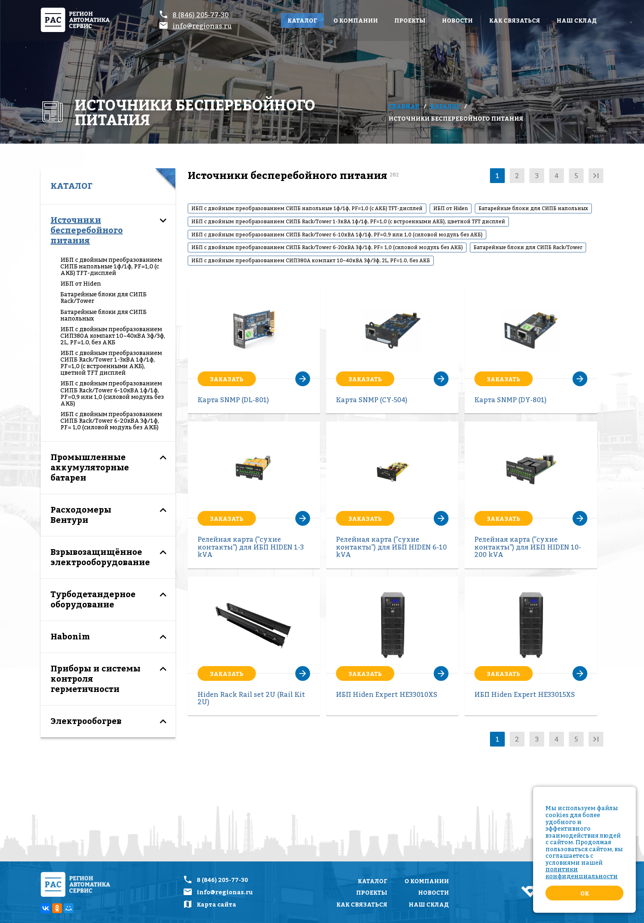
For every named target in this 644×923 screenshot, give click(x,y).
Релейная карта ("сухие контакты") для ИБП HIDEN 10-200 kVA (527, 547)
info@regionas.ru (202, 26)
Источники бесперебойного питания (87, 230)
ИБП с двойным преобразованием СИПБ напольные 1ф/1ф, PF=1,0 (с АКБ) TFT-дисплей (111, 266)
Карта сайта (216, 904)
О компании (356, 20)
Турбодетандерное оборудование (93, 599)
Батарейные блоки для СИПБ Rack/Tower (103, 297)
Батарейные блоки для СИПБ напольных (103, 315)
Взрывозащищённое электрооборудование (100, 557)
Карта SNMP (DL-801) (233, 399)
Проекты (410, 20)
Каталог (302, 20)
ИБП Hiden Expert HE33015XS (524, 694)
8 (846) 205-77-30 (200, 15)
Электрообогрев (86, 721)
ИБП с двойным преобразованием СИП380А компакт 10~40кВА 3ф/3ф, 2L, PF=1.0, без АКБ (112, 336)
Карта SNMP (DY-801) (510, 399)
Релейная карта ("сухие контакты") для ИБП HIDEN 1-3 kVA (251, 547)
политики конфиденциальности (581, 872)
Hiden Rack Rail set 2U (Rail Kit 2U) (251, 698)
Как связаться (514, 20)
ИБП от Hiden (80, 283)
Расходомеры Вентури (81, 515)
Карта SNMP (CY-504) (371, 399)
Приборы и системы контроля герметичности (95, 679)
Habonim (70, 636)
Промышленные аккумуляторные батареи (90, 467)
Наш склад (577, 20)
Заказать (227, 379)
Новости (457, 20)
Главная (404, 106)
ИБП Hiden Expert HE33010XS (386, 694)
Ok (584, 893)
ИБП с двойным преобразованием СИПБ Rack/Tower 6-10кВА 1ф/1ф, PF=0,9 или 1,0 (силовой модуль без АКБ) (112, 393)
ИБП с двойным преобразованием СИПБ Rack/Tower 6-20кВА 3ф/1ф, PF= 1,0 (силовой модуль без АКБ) (111, 421)
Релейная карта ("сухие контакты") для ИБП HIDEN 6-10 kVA (391, 547)
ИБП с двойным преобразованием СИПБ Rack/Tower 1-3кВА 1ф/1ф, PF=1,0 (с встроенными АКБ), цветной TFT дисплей (111, 363)
